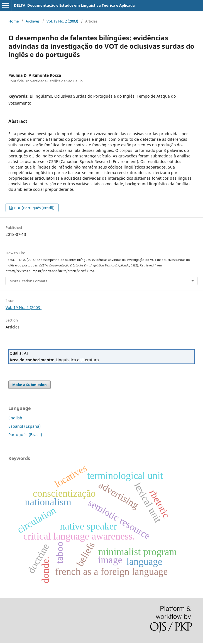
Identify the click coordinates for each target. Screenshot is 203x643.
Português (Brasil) (25, 434)
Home (13, 21)
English (15, 418)
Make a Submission (29, 384)
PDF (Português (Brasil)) (34, 207)
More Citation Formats (28, 280)
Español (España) (24, 426)
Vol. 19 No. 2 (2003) (62, 21)
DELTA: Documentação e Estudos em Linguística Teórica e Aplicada (74, 5)
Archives (33, 21)
